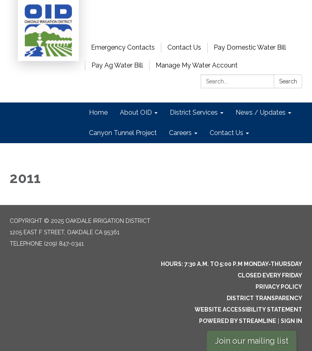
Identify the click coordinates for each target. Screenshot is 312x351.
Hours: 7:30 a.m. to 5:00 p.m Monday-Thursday (231, 264)
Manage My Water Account (197, 65)
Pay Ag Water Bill (117, 65)
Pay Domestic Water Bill (250, 47)
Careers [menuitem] (180, 133)
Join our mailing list (251, 341)
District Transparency (264, 298)
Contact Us (184, 47)
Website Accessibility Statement (248, 309)
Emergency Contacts (123, 47)
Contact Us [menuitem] (226, 133)
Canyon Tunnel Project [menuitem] (123, 133)
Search (288, 81)
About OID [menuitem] (136, 112)
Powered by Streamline (237, 321)
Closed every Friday (270, 275)
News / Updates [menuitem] (261, 112)
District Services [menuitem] (194, 112)
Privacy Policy (279, 286)
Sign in (291, 321)
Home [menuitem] (98, 112)
